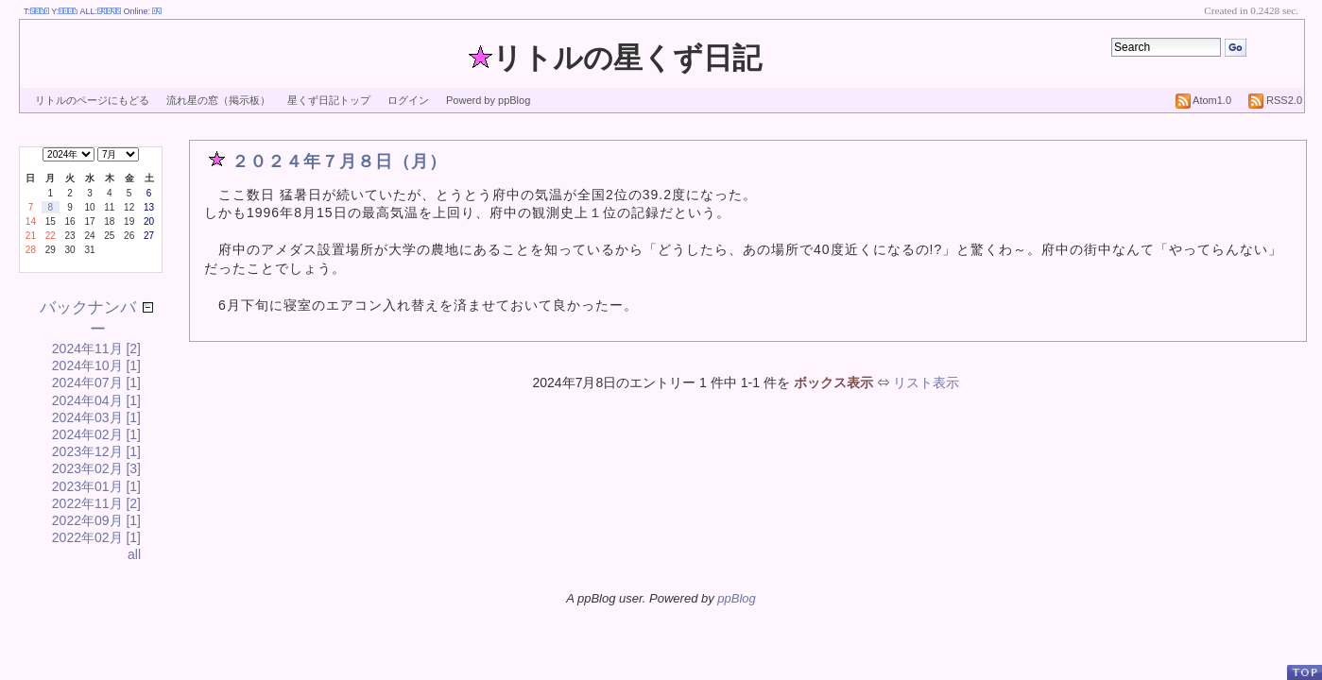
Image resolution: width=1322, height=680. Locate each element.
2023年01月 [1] (96, 486)
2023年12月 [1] (96, 451)
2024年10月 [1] (96, 365)
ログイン (408, 100)
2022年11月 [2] (96, 503)
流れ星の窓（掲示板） (218, 100)
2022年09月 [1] (96, 520)
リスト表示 (926, 382)
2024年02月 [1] (96, 434)
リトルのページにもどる (92, 100)
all (134, 554)
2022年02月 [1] (96, 537)
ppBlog (736, 598)
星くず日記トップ (328, 100)
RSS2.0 (1275, 100)
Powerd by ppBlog (488, 100)
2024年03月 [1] (96, 417)
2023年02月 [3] (96, 468)
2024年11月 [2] (96, 348)
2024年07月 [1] (96, 382)
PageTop (1304, 672)
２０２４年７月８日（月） (339, 161)
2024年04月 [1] (96, 400)
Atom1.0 (1203, 100)
